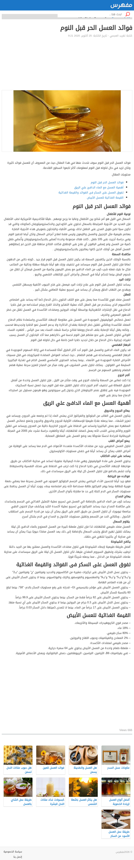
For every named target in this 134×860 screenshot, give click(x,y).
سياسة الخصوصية (12, 852)
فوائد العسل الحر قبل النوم (107, 182)
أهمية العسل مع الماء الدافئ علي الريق (99, 187)
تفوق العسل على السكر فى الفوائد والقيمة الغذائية (91, 192)
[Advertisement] (67, 63)
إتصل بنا (17, 857)
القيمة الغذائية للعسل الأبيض (105, 197)
